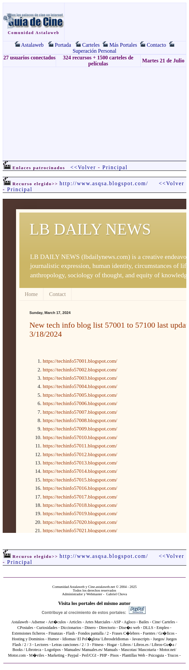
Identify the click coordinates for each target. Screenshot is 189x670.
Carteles (91, 45)
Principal (115, 167)
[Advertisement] (94, 113)
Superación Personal (94, 51)
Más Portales (123, 45)
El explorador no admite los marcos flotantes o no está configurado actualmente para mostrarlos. (94, 366)
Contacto (156, 45)
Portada (63, 45)
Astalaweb (32, 45)
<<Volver (83, 167)
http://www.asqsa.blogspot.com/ (103, 183)
